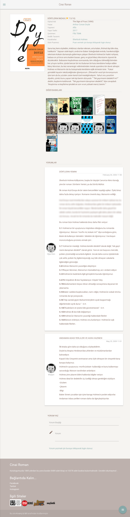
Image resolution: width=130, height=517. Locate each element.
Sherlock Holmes (80, 39)
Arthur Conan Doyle (81, 24)
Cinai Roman (65, 4)
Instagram (14, 489)
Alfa (74, 27)
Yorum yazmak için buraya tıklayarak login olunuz (70, 448)
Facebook (14, 483)
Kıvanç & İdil (21, 513)
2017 (75, 30)
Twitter (13, 486)
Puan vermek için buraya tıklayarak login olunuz (92, 42)
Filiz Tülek (77, 33)
